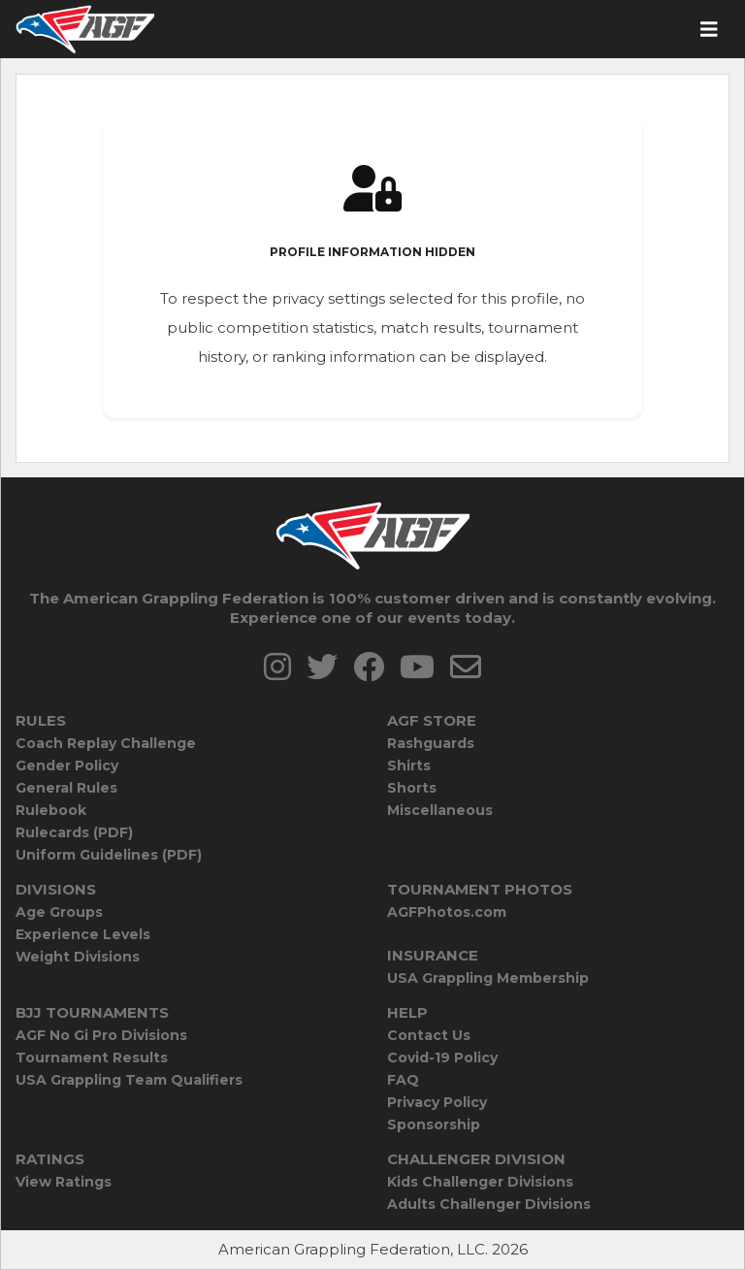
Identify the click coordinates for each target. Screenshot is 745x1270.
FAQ (403, 1080)
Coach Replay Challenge (106, 743)
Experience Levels (83, 934)
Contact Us (428, 1035)
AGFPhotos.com (446, 912)
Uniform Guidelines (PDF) (109, 854)
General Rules (66, 788)
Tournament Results (92, 1057)
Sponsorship (433, 1124)
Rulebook (51, 810)
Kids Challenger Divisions (480, 1181)
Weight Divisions (78, 956)
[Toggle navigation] (709, 30)
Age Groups (59, 912)
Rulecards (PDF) (74, 832)
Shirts (409, 765)
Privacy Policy (437, 1102)
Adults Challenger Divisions (489, 1204)
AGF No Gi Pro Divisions (101, 1035)
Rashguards (430, 743)
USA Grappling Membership (488, 978)
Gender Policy (67, 765)
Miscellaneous (440, 810)
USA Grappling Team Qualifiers (129, 1080)
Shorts (412, 788)
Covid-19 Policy (442, 1057)
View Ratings (64, 1181)
